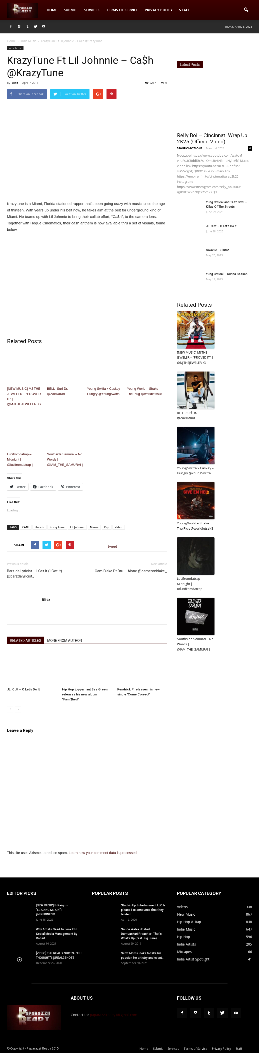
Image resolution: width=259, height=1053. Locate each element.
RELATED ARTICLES (25, 641)
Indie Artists (186, 944)
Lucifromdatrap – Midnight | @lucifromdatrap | (20, 459)
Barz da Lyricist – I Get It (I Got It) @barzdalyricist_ (34, 573)
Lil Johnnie (77, 527)
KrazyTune (57, 527)
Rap (106, 527)
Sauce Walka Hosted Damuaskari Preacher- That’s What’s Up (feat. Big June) (141, 934)
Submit (70, 9)
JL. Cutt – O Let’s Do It (23, 689)
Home (52, 9)
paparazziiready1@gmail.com (113, 1014)
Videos (182, 906)
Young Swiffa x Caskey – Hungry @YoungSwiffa (105, 391)
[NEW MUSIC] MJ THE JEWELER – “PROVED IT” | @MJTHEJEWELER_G (24, 396)
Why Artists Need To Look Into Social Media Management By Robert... (56, 934)
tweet (112, 546)
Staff (184, 9)
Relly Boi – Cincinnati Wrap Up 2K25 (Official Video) (212, 138)
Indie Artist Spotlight (193, 959)
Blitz (15, 83)
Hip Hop (183, 936)
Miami (94, 527)
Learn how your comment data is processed (103, 853)
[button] (246, 10)
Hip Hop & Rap (189, 921)
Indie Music (15, 48)
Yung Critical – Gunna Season (227, 274)
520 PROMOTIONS (189, 148)
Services (92, 9)
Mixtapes (184, 951)
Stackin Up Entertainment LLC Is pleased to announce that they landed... (143, 910)
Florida (39, 527)
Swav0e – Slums (218, 250)
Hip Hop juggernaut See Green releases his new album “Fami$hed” (85, 694)
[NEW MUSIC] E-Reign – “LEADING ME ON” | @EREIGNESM (52, 910)
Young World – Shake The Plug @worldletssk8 (144, 391)
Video (118, 527)
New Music (186, 914)
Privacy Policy (158, 9)
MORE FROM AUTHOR (64, 641)
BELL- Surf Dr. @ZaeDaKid (57, 391)
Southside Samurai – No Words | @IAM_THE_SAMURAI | (65, 459)
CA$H (25, 527)
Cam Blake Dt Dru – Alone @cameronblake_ (131, 571)
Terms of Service (122, 9)
